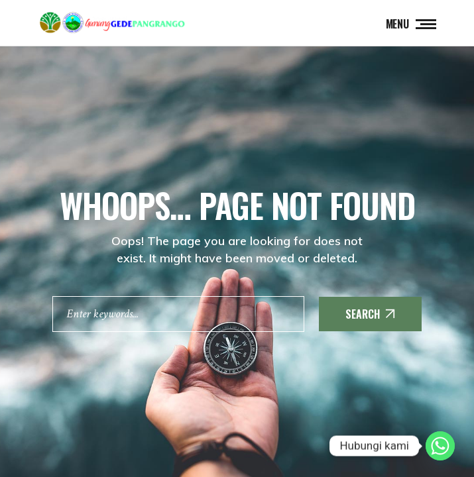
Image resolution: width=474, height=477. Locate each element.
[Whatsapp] (440, 445)
